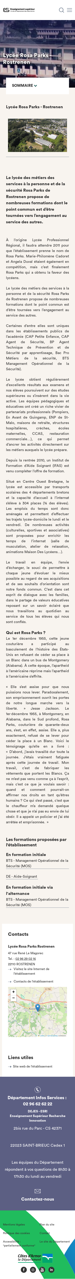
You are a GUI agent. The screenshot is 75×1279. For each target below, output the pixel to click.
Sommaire (24, 86)
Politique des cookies (16, 1233)
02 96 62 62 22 (37, 1104)
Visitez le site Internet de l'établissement (29, 971)
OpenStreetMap (52, 1036)
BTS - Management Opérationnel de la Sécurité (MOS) (37, 863)
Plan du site (47, 1224)
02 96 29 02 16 (25, 958)
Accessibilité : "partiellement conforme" (19, 1243)
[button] (37, 1008)
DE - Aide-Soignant (22, 876)
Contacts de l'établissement (31, 981)
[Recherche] (61, 10)
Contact (45, 1233)
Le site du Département (55, 1241)
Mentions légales (14, 1224)
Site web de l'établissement (32, 1066)
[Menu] (69, 10)
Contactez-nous (37, 1199)
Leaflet (41, 1036)
